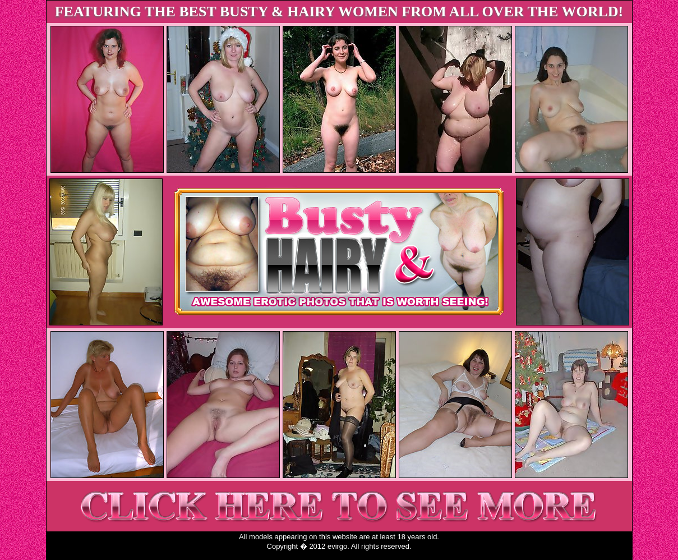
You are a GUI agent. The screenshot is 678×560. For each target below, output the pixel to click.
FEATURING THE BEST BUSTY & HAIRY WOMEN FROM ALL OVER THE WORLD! (339, 11)
